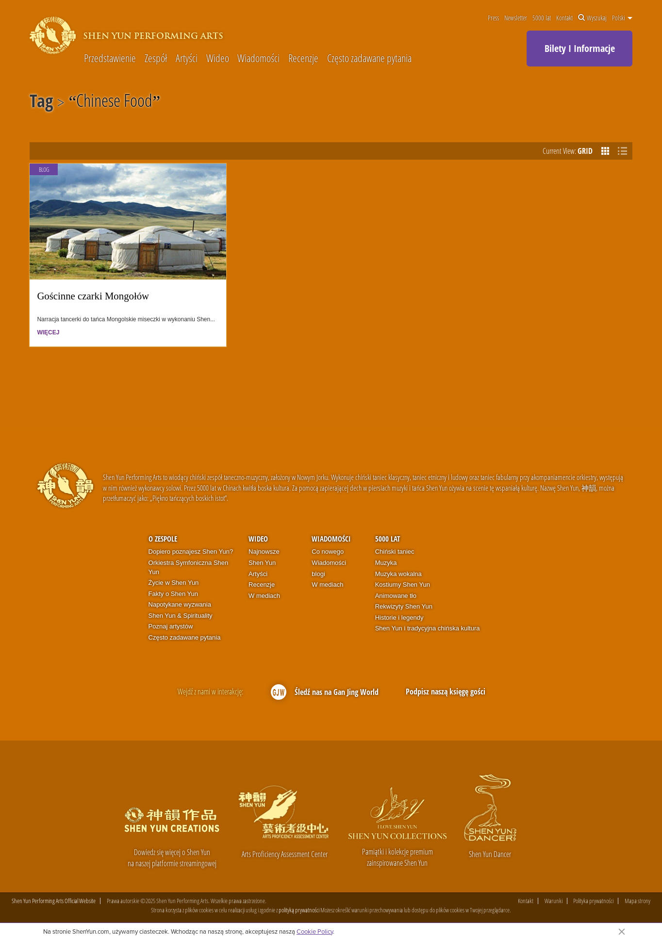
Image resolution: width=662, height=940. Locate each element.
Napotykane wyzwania (180, 604)
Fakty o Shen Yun (173, 593)
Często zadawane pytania (369, 58)
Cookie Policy (315, 931)
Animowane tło (395, 595)
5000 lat (541, 18)
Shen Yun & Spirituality (181, 615)
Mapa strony (637, 901)
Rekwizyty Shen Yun (403, 606)
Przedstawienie (110, 58)
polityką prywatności (299, 910)
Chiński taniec (394, 551)
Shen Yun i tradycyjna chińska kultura (427, 628)
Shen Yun (262, 562)
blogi (318, 573)
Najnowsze (264, 551)
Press (493, 18)
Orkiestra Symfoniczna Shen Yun (189, 567)
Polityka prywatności (593, 901)
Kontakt (564, 18)
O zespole (163, 539)
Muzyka (386, 562)
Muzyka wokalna (398, 573)
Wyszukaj (592, 18)
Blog (44, 169)
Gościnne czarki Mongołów (93, 295)
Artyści (187, 58)
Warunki (554, 901)
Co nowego (328, 551)
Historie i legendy (399, 617)
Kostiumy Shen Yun (402, 584)
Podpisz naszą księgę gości (445, 691)
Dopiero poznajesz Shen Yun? (191, 551)
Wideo (217, 58)
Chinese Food (114, 102)
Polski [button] (622, 18)
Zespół (156, 58)
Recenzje (303, 58)
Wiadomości (258, 58)
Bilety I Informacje (580, 48)
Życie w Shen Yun (174, 582)
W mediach (264, 595)
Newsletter (515, 18)
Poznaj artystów (171, 626)
